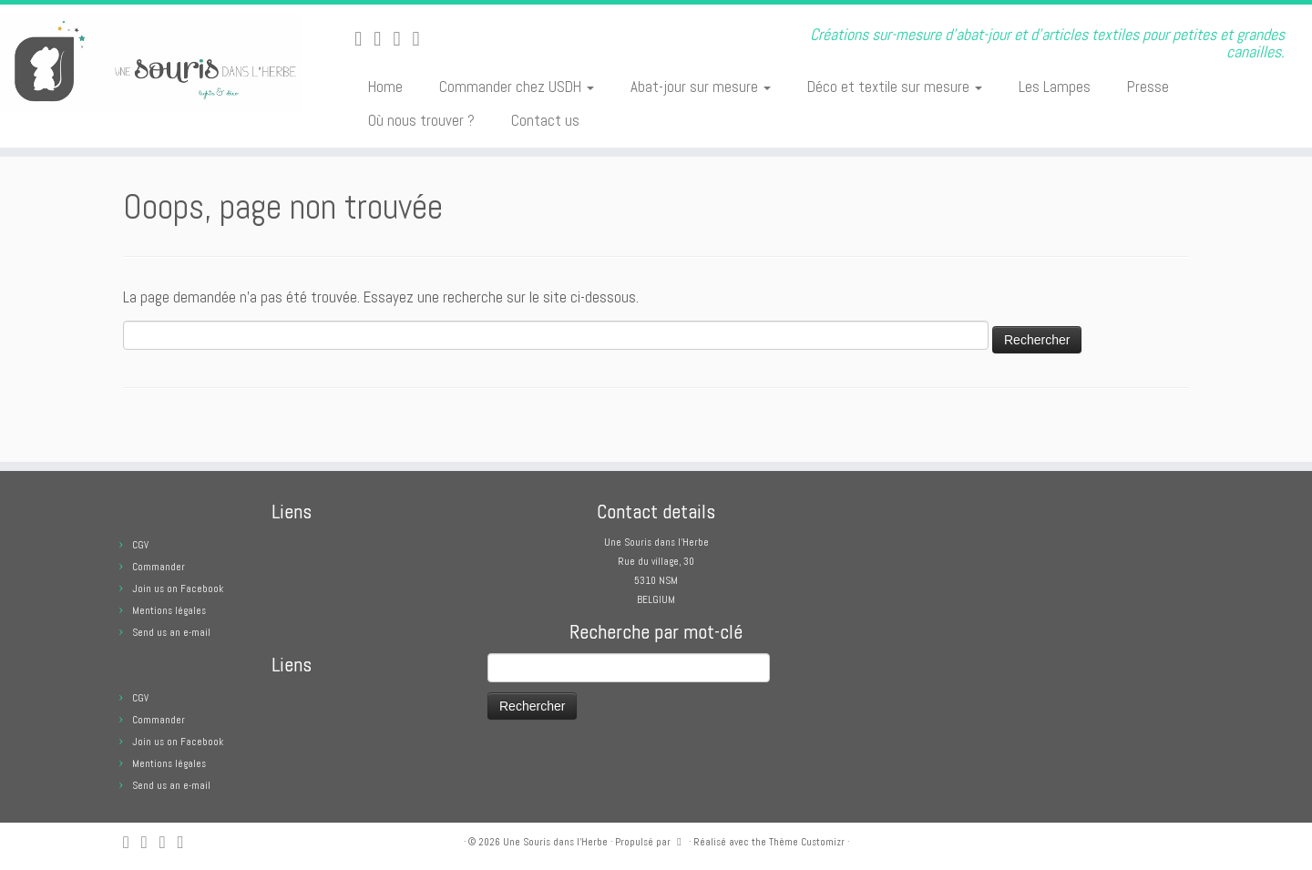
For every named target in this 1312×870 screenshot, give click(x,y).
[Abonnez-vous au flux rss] (364, 39)
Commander (158, 566)
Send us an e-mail (171, 632)
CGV (140, 544)
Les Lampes (1055, 87)
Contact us (545, 120)
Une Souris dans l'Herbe (555, 841)
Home (385, 87)
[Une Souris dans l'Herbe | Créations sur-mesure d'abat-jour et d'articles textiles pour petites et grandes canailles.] (151, 63)
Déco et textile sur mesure (894, 87)
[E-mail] (383, 39)
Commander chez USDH (516, 87)
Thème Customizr (807, 841)
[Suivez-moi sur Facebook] (402, 39)
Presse (1148, 87)
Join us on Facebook (177, 588)
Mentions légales (169, 610)
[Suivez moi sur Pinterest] (421, 39)
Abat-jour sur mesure (700, 87)
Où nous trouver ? (421, 120)
